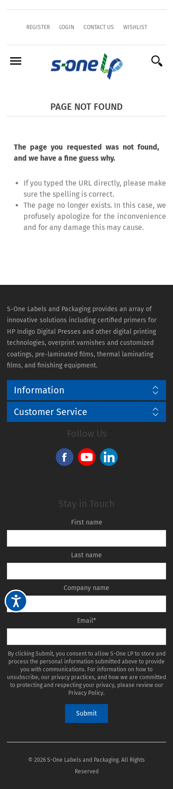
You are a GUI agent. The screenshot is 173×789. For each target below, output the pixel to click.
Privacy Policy (85, 693)
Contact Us (99, 27)
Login (66, 27)
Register (38, 27)
